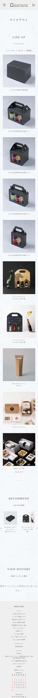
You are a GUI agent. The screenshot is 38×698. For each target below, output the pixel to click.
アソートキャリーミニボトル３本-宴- (19, 341)
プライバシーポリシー (19, 604)
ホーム (19, 587)
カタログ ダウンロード (19, 640)
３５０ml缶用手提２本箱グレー (19, 255)
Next (36, 516)
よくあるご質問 (19, 610)
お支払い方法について (19, 590)
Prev (1, 516)
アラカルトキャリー (19, 427)
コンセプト (19, 627)
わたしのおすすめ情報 (19, 616)
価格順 (20, 50)
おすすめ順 (10, 50)
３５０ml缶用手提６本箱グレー (19, 131)
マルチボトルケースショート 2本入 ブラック (10, 529)
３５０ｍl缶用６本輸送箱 (19, 90)
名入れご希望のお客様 (19, 599)
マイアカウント (19, 620)
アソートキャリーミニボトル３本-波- (19, 298)
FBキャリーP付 (18, 468)
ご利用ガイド (19, 607)
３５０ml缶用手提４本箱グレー (19, 172)
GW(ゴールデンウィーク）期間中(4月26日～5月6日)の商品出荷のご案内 (19, 633)
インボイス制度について (19, 593)
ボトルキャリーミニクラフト (19, 385)
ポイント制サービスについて (19, 613)
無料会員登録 (19, 623)
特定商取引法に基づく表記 (19, 602)
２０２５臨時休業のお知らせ (19, 637)
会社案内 (19, 643)
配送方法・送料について (19, 596)
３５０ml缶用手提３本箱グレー (19, 214)
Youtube (19, 630)
